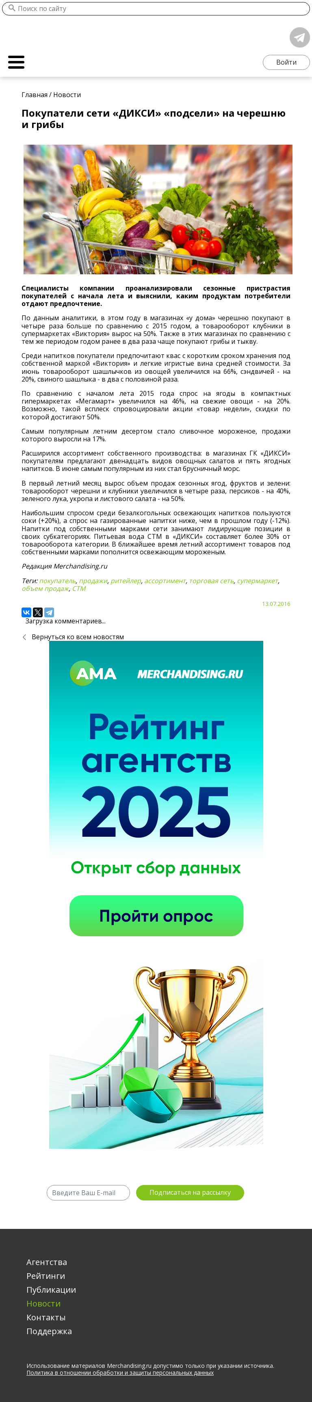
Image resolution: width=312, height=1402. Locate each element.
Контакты (46, 1317)
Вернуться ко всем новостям (78, 636)
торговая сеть (211, 580)
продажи (93, 580)
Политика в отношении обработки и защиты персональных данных (120, 1372)
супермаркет (257, 580)
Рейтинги (45, 1275)
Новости (43, 1303)
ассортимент (165, 580)
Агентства (46, 1262)
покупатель (57, 580)
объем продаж (45, 588)
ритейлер (125, 580)
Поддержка (49, 1331)
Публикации (51, 1289)
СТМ (78, 588)
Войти (286, 62)
